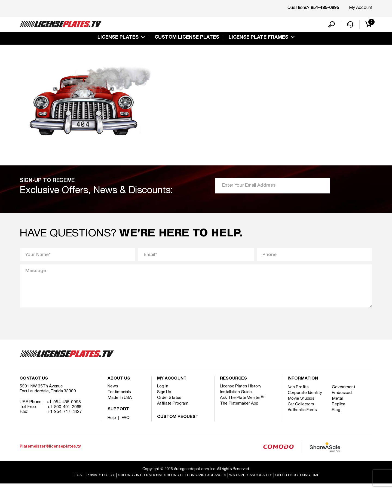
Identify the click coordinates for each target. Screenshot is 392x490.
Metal (338, 404)
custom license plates (187, 38)
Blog (337, 416)
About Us (119, 385)
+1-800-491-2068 (64, 413)
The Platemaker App (239, 409)
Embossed (343, 399)
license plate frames (258, 38)
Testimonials (119, 398)
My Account (360, 8)
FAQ (126, 424)
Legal (68, 481)
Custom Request (177, 423)
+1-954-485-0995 (64, 408)
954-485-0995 (325, 8)
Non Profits (299, 393)
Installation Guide (236, 398)
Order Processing (305, 481)
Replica (340, 410)
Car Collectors (302, 410)
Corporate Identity (305, 399)
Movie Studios (302, 404)
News (113, 392)
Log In (163, 392)
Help (112, 424)
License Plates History (241, 392)
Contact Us (34, 385)
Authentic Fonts (303, 416)
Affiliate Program (173, 409)
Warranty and (255, 481)
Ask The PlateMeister (242, 404)
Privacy (91, 481)
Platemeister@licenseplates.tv (50, 453)
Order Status (169, 404)
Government (345, 393)
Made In (120, 404)
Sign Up (164, 398)
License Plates (118, 38)
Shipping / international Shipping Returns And (169, 481)
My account (171, 385)
